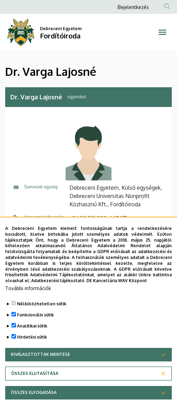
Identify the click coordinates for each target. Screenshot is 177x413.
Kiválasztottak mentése (40, 367)
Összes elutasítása (34, 386)
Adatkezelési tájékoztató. (58, 293)
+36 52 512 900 (88, 218)
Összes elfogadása (34, 405)
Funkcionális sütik (35, 327)
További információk (28, 301)
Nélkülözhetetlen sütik (41, 316)
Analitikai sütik (32, 338)
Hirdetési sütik (32, 349)
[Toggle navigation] (162, 32)
